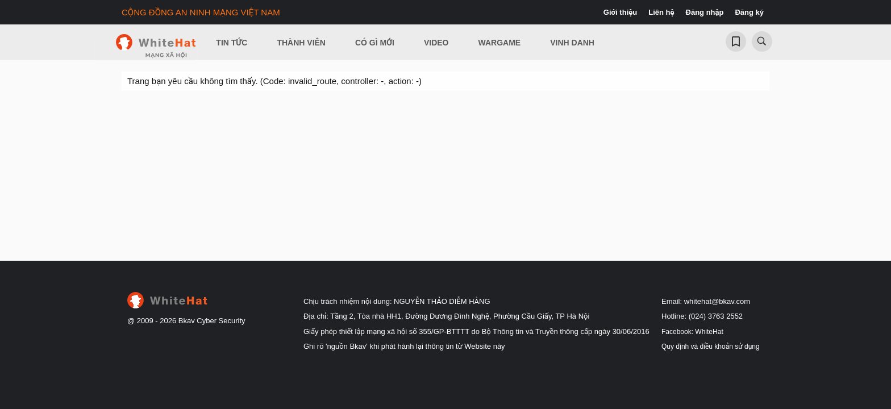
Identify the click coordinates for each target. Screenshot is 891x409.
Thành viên (301, 42)
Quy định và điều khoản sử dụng (710, 346)
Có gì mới (374, 42)
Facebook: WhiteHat (692, 332)
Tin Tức (231, 42)
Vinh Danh (572, 42)
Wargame (499, 42)
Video (436, 42)
